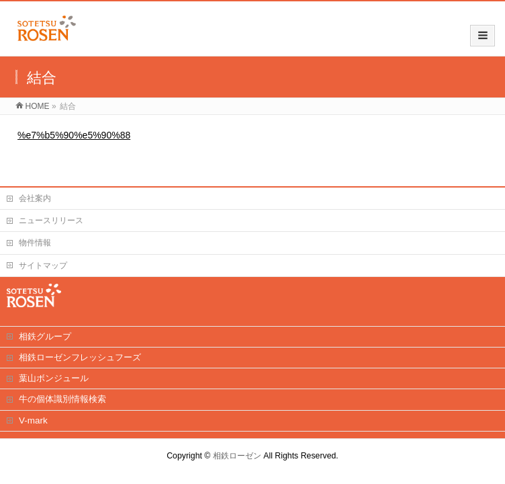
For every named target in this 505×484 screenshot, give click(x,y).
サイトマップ (43, 265)
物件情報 (35, 242)
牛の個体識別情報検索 (62, 399)
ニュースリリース (51, 220)
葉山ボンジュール (54, 378)
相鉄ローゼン (237, 455)
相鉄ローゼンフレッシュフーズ (80, 357)
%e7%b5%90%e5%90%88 (73, 135)
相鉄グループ (45, 336)
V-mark (33, 420)
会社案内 (35, 198)
